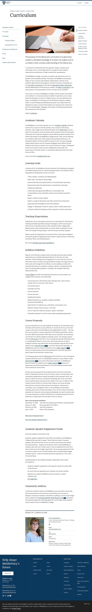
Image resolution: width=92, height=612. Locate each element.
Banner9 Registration (69, 570)
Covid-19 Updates (68, 588)
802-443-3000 (11, 585)
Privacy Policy (16, 608)
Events (4, 53)
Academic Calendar (82, 30)
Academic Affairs (30, 11)
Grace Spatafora (54, 518)
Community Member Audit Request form (50, 498)
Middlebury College (14, 11)
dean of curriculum (64, 87)
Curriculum (5, 36)
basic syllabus (31, 274)
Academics (22, 11)
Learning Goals (81, 33)
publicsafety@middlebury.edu (9, 592)
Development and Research (9, 49)
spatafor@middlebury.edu (55, 529)
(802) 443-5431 (52, 534)
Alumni (34, 566)
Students (35, 562)
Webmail (79, 594)
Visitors (48, 573)
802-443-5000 (5, 582)
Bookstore (66, 577)
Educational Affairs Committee (61, 85)
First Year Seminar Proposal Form (35, 420)
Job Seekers (49, 570)
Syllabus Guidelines (82, 41)
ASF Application (32, 479)
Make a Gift (8, 573)
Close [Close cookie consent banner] (87, 604)
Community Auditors (83, 51)
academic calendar (61, 125)
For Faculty (5, 31)
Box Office (66, 581)
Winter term (63, 130)
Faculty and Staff (37, 570)
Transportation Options (82, 590)
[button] (79, 3)
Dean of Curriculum (82, 54)
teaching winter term (43, 156)
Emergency (66, 562)
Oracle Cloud (80, 577)
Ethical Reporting (81, 566)
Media (48, 562)
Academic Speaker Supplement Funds (82, 47)
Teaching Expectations (81, 37)
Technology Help (81, 587)
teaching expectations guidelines (43, 243)
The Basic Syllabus (10, 40)
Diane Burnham (39, 346)
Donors (48, 566)
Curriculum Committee (35, 85)
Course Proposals (82, 43)
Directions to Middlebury (83, 562)
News (3, 58)
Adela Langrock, (61, 348)
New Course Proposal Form (33, 416)
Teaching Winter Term (11, 45)
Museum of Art (80, 573)
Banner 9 (66, 573)
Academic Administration (9, 62)
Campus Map (67, 585)
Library (78, 570)
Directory (66, 592)
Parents (35, 573)
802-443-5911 (12, 590)
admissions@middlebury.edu (9, 587)
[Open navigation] (86, 3)
